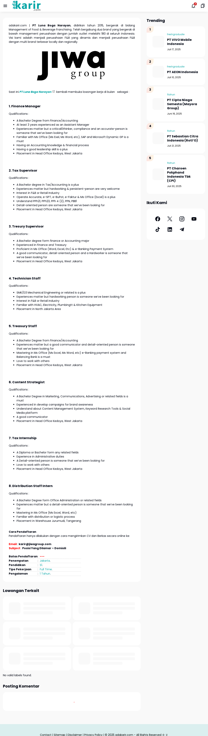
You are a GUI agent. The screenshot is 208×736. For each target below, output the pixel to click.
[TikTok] (157, 229)
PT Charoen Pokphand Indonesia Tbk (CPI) (179, 175)
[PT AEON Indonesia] (158, 72)
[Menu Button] (5, 6)
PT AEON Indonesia (182, 72)
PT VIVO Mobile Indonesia (179, 42)
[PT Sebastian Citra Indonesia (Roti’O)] (158, 138)
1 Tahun (45, 574)
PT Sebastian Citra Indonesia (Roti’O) (182, 138)
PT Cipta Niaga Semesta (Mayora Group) (182, 104)
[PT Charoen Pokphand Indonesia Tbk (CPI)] (158, 174)
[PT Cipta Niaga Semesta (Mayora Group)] (158, 104)
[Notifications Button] (193, 6)
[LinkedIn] (170, 229)
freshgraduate (175, 34)
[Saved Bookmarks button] (203, 6)
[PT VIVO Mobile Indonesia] (158, 41)
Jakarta (45, 561)
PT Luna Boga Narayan (35, 92)
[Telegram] (182, 229)
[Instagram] (182, 218)
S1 (41, 565)
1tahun (171, 94)
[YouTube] (194, 218)
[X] (170, 218)
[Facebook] (157, 218)
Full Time (46, 569)
